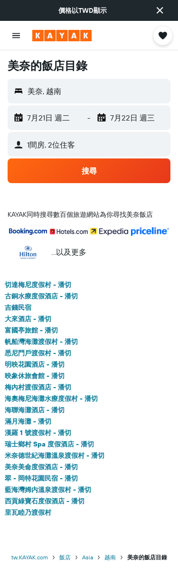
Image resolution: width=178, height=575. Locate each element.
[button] (160, 10)
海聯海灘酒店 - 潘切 (35, 410)
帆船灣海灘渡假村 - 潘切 (41, 341)
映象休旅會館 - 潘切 (35, 375)
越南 (110, 557)
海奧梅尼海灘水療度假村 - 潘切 (51, 398)
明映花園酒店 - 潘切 (35, 364)
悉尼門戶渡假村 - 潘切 (38, 353)
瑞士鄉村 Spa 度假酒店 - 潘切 (49, 444)
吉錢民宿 (18, 307)
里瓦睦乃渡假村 (28, 512)
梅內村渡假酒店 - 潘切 (38, 387)
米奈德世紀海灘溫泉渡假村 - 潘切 (54, 455)
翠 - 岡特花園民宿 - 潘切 (41, 478)
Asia (87, 557)
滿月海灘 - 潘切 (28, 421)
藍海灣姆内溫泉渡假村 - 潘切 (48, 489)
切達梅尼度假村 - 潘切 (38, 284)
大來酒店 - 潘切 (28, 319)
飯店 (65, 557)
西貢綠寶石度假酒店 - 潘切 (44, 501)
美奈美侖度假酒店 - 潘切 (41, 467)
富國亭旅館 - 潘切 (31, 330)
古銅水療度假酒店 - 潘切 (41, 296)
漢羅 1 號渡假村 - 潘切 (38, 432)
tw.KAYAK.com (29, 557)
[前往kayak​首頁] (62, 35)
